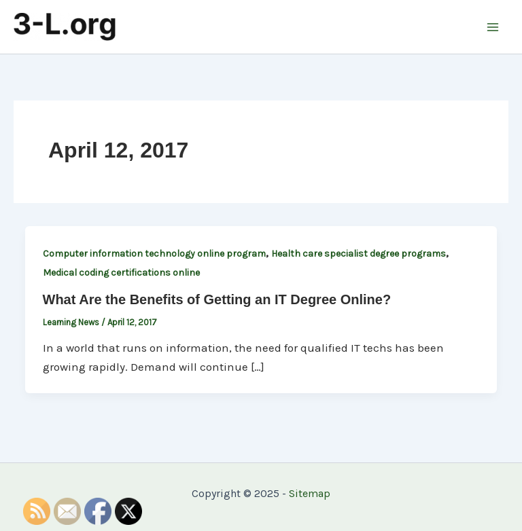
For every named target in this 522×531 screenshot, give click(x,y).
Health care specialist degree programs (358, 253)
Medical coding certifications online (121, 272)
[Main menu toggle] (493, 27)
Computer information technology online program (154, 253)
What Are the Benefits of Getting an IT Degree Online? (217, 299)
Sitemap (309, 493)
